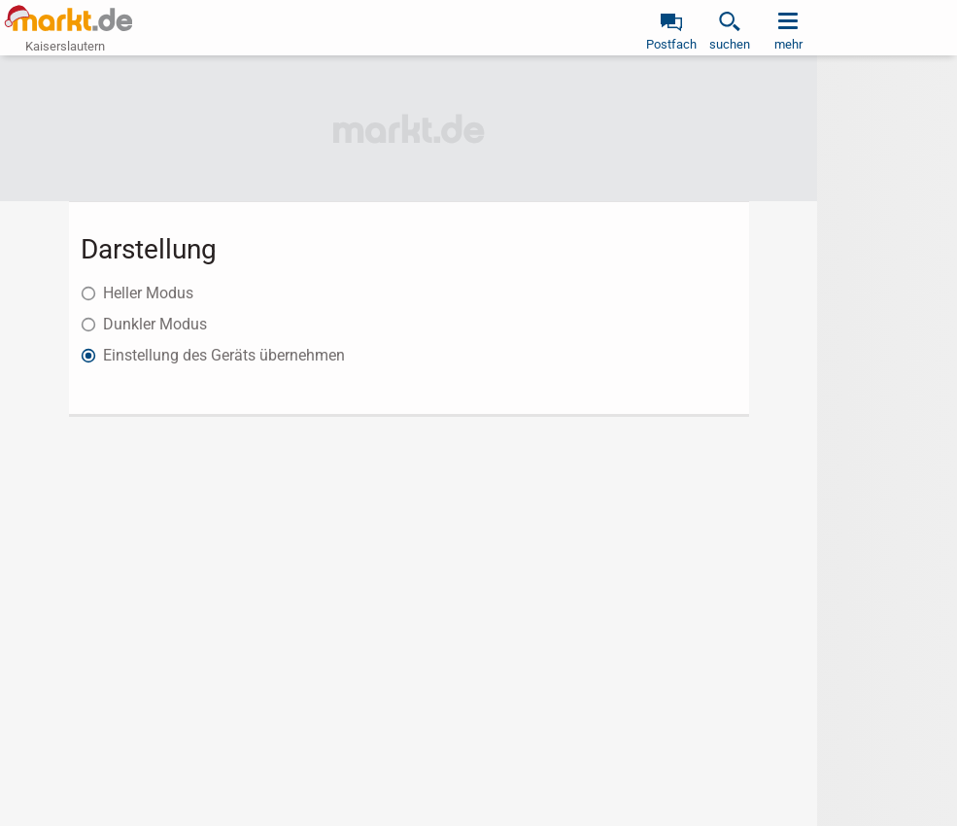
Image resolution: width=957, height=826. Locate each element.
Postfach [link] (671, 44)
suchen (729, 44)
